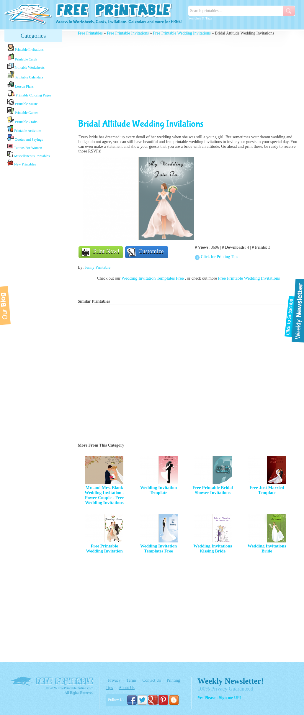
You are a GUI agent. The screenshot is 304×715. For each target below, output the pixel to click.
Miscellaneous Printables (28, 154)
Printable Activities (24, 129)
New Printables (21, 163)
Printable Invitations (25, 48)
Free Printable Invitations (128, 33)
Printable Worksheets (26, 66)
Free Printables (90, 33)
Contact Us (152, 680)
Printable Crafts (22, 120)
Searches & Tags (200, 18)
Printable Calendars (25, 75)
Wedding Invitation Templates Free (153, 278)
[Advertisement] (33, 260)
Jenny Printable (97, 267)
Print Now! (106, 251)
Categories (33, 35)
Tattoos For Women (24, 146)
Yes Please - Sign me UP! (219, 698)
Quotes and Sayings (25, 138)
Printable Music (22, 102)
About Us (127, 688)
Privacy (114, 680)
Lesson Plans (20, 84)
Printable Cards (22, 57)
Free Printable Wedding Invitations (182, 33)
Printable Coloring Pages (29, 93)
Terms (131, 680)
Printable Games (22, 111)
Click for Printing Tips (219, 257)
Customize (151, 251)
